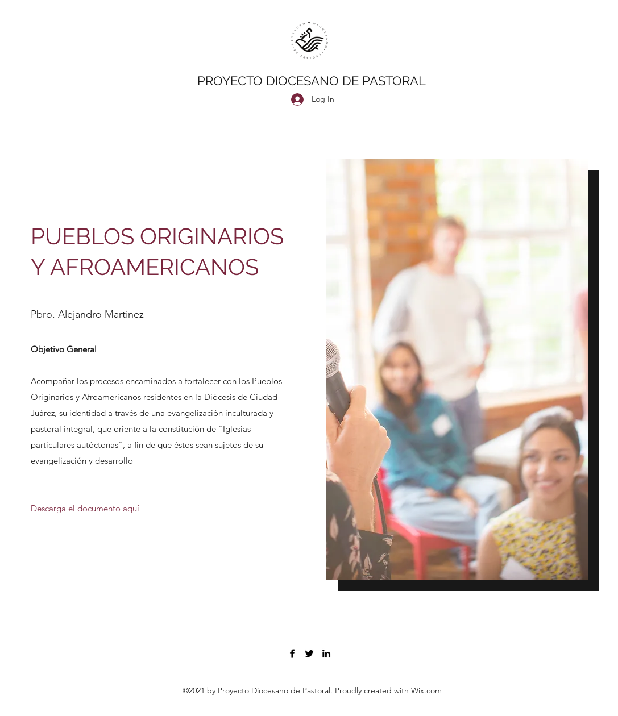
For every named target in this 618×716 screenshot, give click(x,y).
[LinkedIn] (326, 653)
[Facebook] (292, 653)
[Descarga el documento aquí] (85, 509)
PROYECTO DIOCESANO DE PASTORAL (311, 80)
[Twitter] (309, 653)
